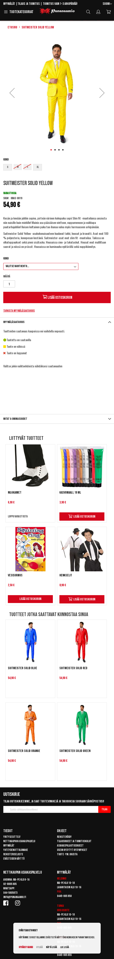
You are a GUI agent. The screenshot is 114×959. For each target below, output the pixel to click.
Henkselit (65, 575)
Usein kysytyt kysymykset (72, 850)
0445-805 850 (64, 896)
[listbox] (57, 168)
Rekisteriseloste (13, 854)
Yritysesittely (12, 837)
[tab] (57, 322)
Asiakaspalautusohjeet (70, 845)
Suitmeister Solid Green (74, 751)
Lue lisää (64, 947)
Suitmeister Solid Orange (24, 751)
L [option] (27, 167)
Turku (60, 906)
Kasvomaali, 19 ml (70, 493)
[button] (107, 4)
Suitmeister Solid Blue (22, 668)
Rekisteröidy (64, 837)
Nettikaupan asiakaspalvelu (19, 841)
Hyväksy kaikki (26, 947)
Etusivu (12, 27)
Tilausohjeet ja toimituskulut (74, 841)
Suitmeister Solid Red (73, 668)
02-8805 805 (10, 884)
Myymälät (9, 4)
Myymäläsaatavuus (13, 322)
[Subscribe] (104, 809)
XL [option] (38, 167)
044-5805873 (10, 893)
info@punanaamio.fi (14, 897)
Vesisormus (15, 575)
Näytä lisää (51, 947)
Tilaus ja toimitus (28, 4)
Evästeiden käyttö (13, 859)
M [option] (18, 167)
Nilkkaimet (14, 493)
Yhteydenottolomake (15, 850)
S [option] (7, 167)
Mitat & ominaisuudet (15, 419)
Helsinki (61, 878)
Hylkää (39, 947)
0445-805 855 (64, 955)
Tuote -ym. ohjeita (67, 854)
